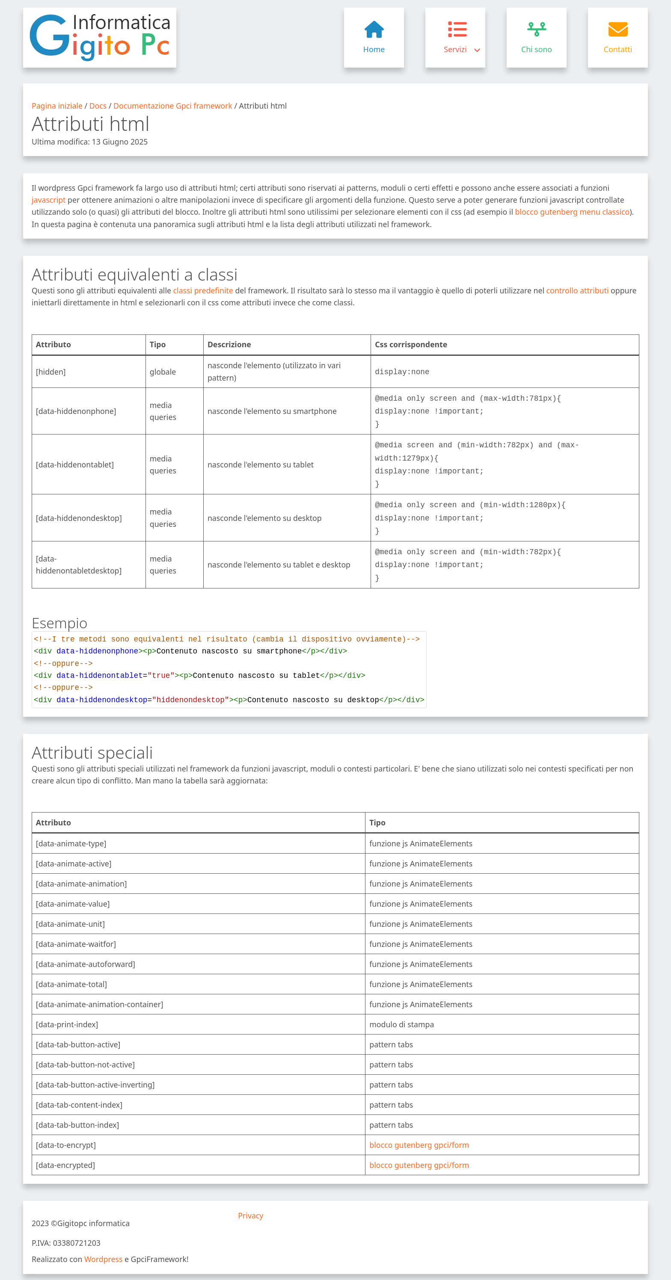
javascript (49, 200)
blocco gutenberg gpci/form (419, 1134)
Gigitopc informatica (93, 1212)
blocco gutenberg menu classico (572, 212)
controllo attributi (577, 290)
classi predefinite (203, 290)
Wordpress (103, 1248)
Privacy (250, 1204)
